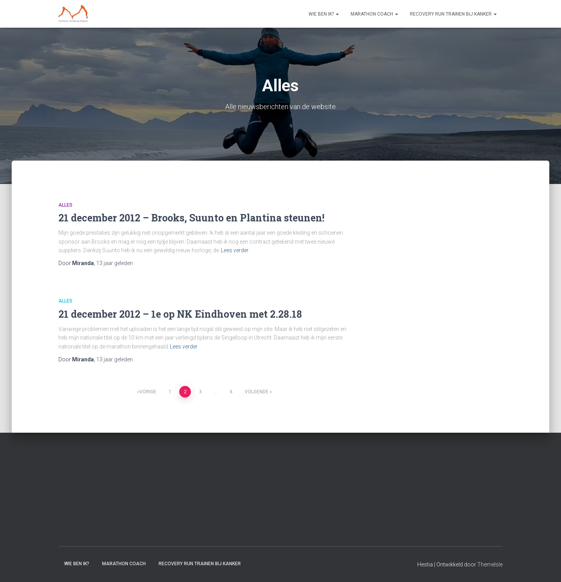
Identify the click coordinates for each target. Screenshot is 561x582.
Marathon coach (374, 14)
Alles (65, 205)
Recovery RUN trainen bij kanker (453, 14)
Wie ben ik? (324, 14)
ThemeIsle (490, 564)
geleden (114, 263)
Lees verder (235, 250)
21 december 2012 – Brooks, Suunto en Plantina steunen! (191, 217)
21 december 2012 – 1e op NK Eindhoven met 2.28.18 (180, 314)
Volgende (256, 391)
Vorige (147, 391)
